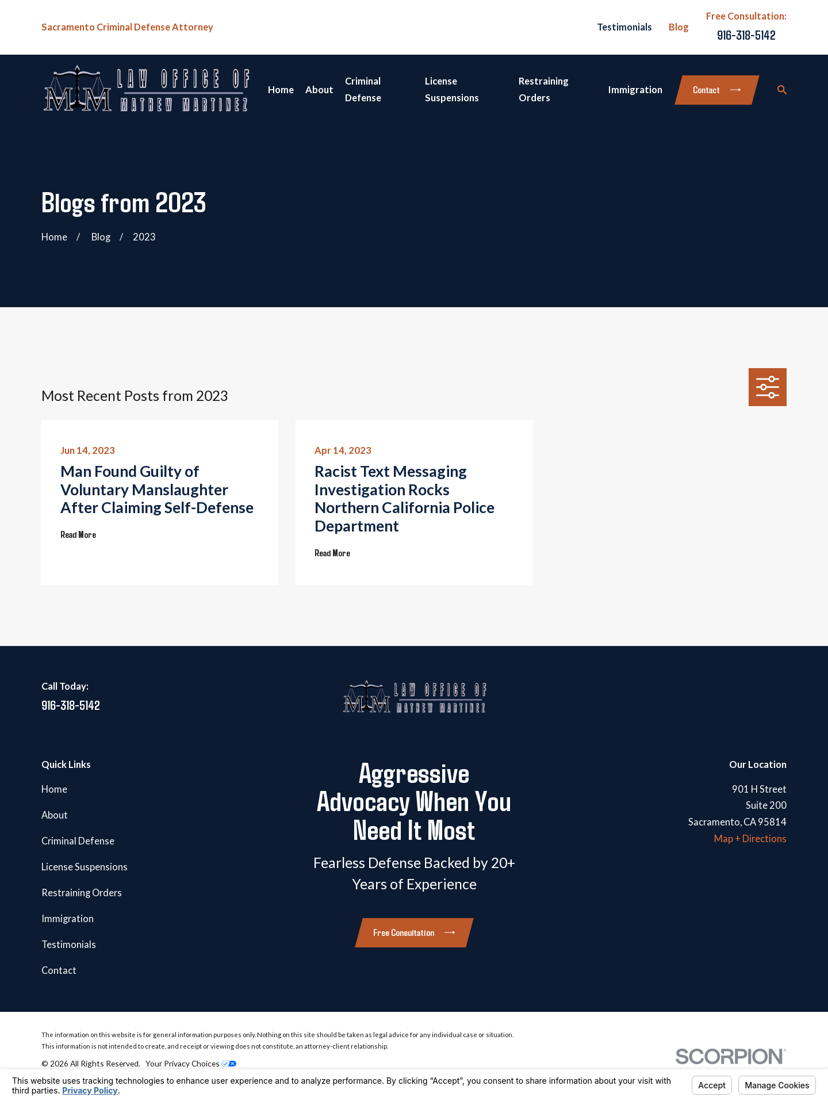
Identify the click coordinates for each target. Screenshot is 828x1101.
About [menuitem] (319, 89)
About (54, 815)
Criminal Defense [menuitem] (363, 89)
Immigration (67, 918)
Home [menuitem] (281, 89)
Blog (679, 27)
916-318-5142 (746, 34)
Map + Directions (750, 838)
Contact (717, 89)
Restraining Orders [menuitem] (544, 89)
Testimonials (624, 27)
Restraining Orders (81, 893)
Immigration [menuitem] (635, 89)
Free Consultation (414, 932)
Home (54, 789)
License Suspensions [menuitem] (452, 89)
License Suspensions (84, 867)
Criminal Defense (77, 841)
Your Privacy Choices (190, 1063)
